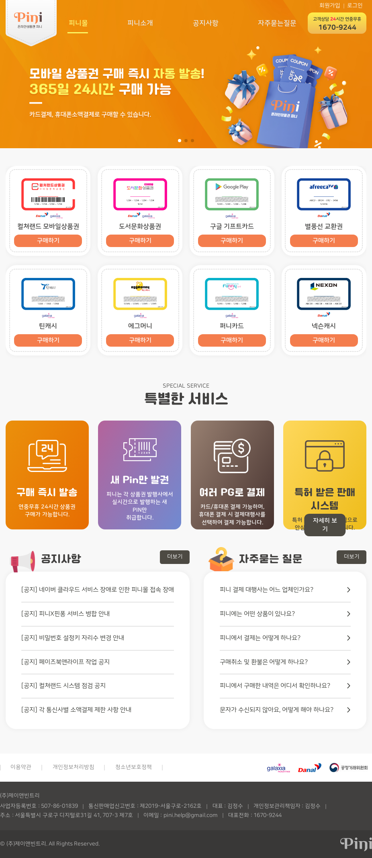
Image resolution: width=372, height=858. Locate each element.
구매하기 (48, 241)
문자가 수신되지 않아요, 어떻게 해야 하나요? (277, 709)
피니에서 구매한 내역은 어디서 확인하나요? (275, 685)
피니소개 (140, 23)
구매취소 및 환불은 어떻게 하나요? (264, 662)
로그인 (355, 5)
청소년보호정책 (133, 767)
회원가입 (329, 5)
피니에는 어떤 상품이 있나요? (257, 613)
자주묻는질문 (277, 23)
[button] (179, 140)
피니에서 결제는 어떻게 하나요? (260, 637)
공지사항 (205, 23)
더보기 (175, 557)
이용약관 (20, 767)
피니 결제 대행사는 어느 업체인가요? (267, 589)
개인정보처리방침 (73, 767)
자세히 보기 (325, 525)
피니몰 (77, 23)
